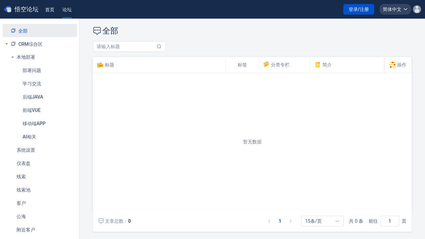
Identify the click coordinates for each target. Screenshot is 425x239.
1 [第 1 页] (280, 221)
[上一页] (269, 221)
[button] (395, 9)
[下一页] (290, 221)
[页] (389, 221)
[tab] (49, 9)
